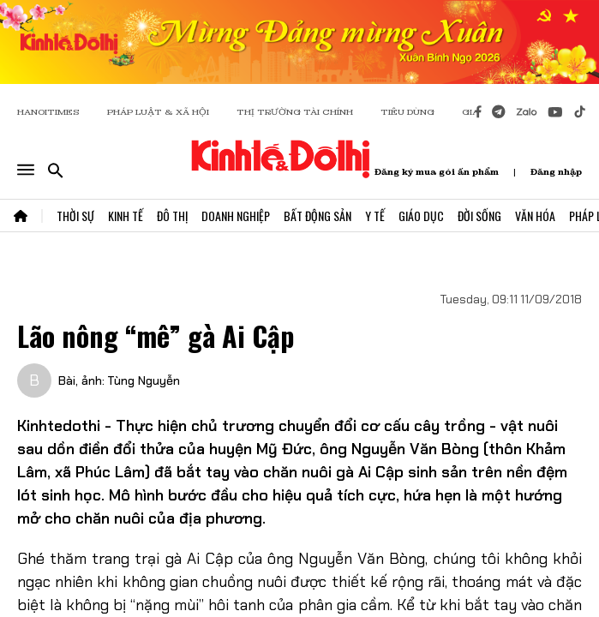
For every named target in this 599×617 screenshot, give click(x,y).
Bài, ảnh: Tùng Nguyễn (119, 380)
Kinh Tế (125, 216)
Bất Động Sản (317, 216)
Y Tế (375, 216)
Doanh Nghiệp (235, 216)
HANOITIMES (48, 111)
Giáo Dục (421, 216)
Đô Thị (172, 216)
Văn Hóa (535, 216)
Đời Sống (479, 216)
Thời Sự (75, 216)
